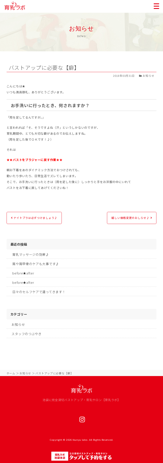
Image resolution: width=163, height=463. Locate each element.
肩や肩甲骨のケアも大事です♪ (35, 264)
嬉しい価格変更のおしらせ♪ (130, 218)
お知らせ (18, 324)
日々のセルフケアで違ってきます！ (38, 292)
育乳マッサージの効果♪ (30, 254)
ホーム (11, 373)
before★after (23, 273)
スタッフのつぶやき (26, 334)
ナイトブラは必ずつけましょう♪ (35, 218)
